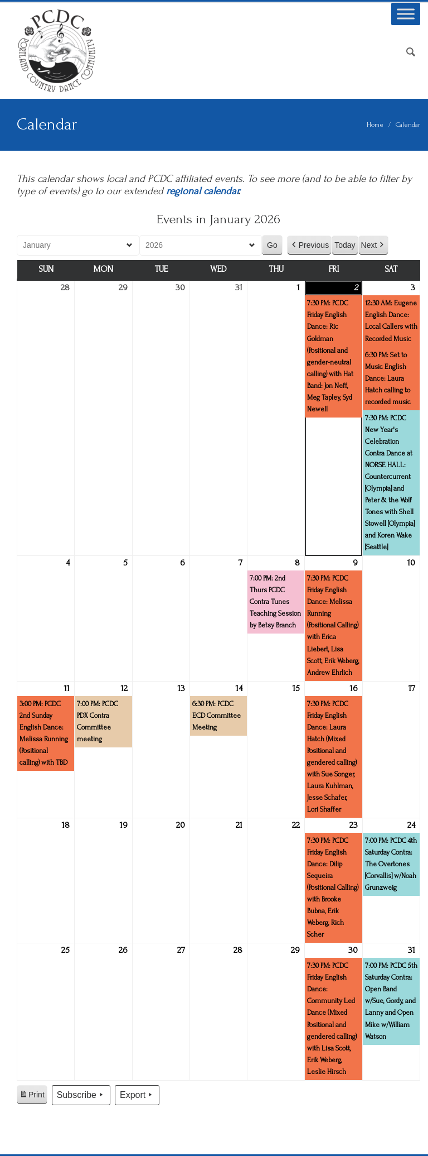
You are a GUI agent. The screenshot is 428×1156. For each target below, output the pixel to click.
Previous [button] (309, 245)
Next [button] (373, 245)
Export (137, 1095)
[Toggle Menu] (406, 13)
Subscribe (81, 1095)
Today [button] (344, 245)
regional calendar (202, 191)
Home (375, 124)
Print (32, 1096)
